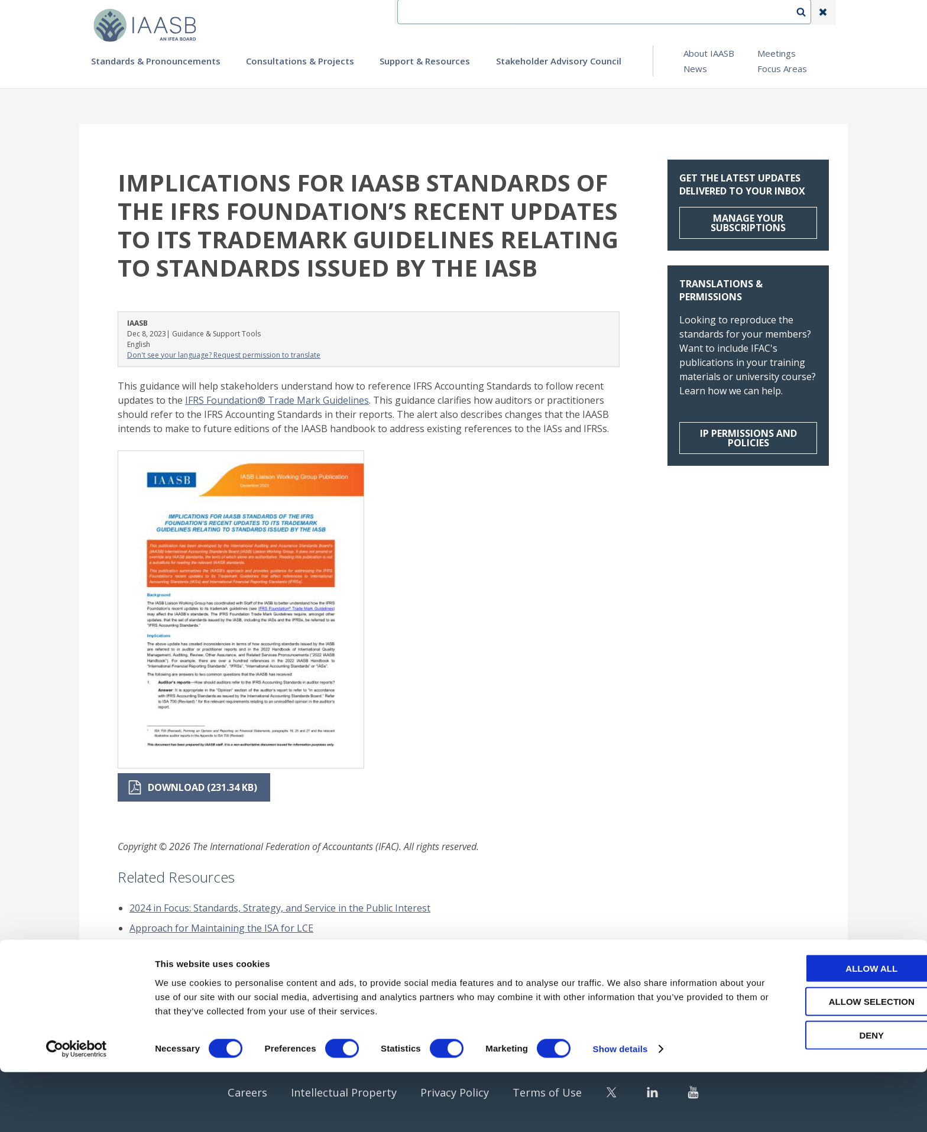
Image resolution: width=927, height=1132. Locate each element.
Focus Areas (782, 68)
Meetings (776, 53)
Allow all (828, 1028)
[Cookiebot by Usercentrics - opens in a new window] (76, 1109)
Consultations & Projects (300, 61)
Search (807, 12)
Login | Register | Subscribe (729, 12)
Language (637, 12)
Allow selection (828, 1061)
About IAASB (708, 53)
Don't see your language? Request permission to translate (223, 355)
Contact (582, 12)
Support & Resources (425, 61)
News (695, 68)
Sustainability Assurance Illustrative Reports (227, 982)
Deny (828, 1094)
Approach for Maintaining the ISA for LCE (221, 928)
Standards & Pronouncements (156, 61)
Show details (620, 1109)
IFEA (538, 12)
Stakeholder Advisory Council (558, 61)
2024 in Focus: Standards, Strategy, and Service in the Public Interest (279, 907)
